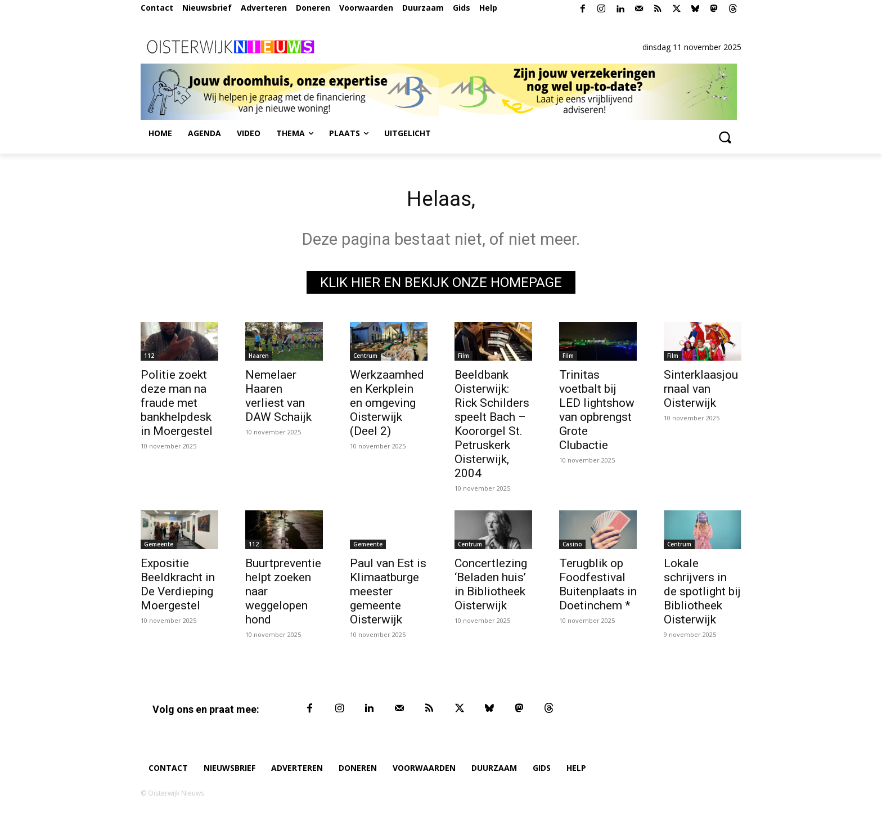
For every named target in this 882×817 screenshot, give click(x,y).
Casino (572, 546)
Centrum (365, 358)
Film (463, 358)
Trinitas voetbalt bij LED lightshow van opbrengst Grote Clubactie (596, 412)
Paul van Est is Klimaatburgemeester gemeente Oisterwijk (388, 594)
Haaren (259, 358)
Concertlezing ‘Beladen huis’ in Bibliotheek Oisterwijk (490, 586)
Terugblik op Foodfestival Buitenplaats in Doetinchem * (598, 586)
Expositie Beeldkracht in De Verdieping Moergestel (178, 586)
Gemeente (158, 546)
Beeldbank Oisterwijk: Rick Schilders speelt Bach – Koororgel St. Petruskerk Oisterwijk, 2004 (491, 426)
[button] (724, 137)
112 (149, 358)
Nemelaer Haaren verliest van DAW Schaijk (278, 398)
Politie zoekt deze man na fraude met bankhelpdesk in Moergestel (177, 405)
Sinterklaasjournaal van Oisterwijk (701, 391)
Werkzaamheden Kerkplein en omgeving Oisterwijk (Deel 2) (387, 405)
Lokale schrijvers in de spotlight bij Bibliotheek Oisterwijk (702, 594)
